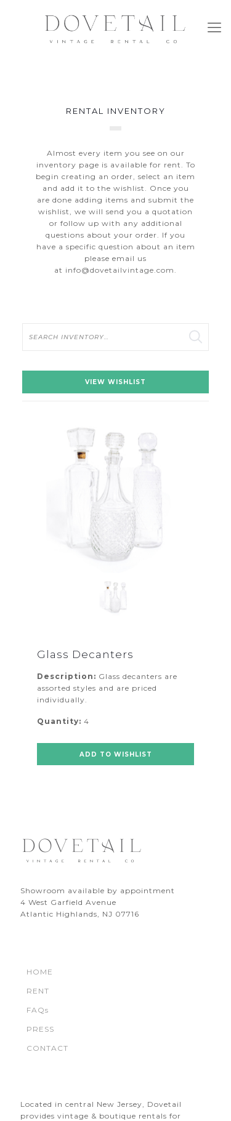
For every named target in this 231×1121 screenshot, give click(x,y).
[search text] (115, 337)
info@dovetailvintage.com (119, 270)
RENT (37, 990)
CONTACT (47, 1048)
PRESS (40, 1029)
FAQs (37, 1010)
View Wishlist (115, 382)
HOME (39, 971)
